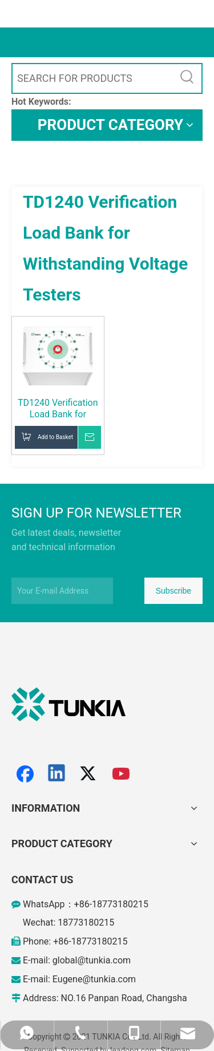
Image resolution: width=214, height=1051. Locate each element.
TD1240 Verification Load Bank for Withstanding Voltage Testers (58, 408)
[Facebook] (25, 774)
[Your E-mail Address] (62, 591)
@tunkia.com (104, 960)
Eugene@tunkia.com (94, 979)
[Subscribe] (173, 591)
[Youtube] (121, 774)
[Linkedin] (57, 774)
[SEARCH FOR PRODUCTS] (93, 78)
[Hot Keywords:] (187, 78)
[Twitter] (89, 774)
